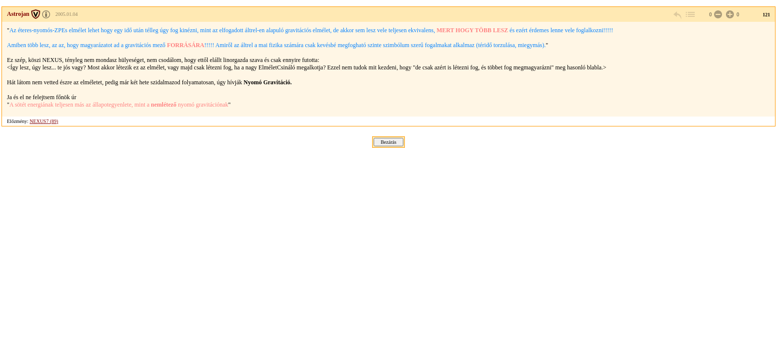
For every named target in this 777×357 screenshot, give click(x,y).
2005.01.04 (67, 14)
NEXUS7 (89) (44, 121)
